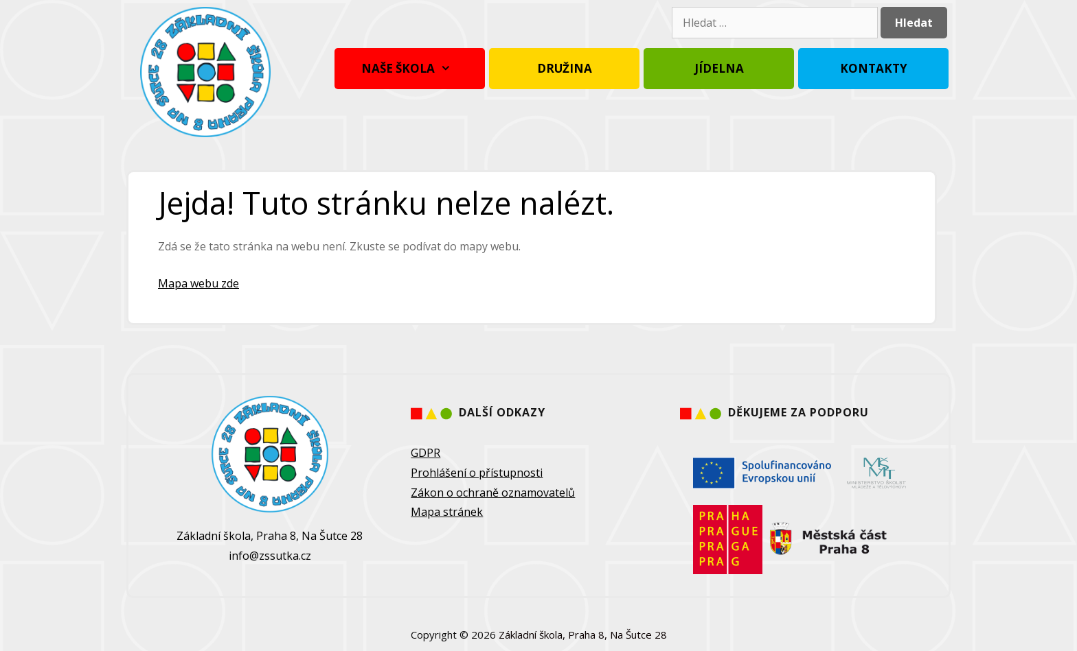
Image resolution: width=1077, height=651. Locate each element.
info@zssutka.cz (270, 555)
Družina (564, 68)
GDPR (425, 452)
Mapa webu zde (198, 283)
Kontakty (873, 68)
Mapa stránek (447, 511)
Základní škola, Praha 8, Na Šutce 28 (583, 634)
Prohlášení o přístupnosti (477, 472)
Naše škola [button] (409, 68)
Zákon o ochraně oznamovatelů (493, 492)
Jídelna (719, 68)
